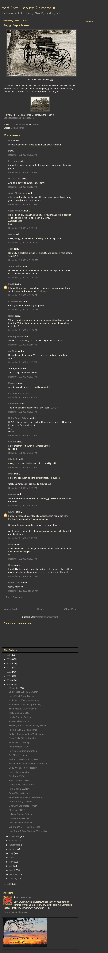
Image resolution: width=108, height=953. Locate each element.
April (11, 866)
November (14, 836)
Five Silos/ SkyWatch (19, 789)
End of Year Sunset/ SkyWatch (23, 692)
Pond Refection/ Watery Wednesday (26, 797)
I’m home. (42, 291)
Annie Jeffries (15, 266)
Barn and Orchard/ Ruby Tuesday (25, 704)
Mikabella (13, 459)
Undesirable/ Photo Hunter (21, 785)
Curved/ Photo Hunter (19, 818)
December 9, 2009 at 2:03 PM (22, 377)
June (12, 857)
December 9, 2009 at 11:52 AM (23, 260)
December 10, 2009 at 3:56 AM (23, 591)
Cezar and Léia (16, 211)
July (11, 853)
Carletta (12, 442)
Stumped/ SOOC (17, 810)
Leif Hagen (13, 161)
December (14, 688)
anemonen (13, 403)
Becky (11, 544)
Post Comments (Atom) (46, 617)
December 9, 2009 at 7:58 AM (22, 172)
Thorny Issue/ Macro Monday (23, 709)
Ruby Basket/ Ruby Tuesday (22, 738)
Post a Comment (14, 597)
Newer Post (10, 609)
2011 (9, 676)
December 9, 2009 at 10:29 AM (23, 242)
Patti (10, 474)
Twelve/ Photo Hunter (19, 721)
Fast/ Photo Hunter (18, 755)
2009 (9, 684)
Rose (11, 565)
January (13, 878)
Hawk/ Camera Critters (20, 717)
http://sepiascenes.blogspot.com (18, 118)
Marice (11, 383)
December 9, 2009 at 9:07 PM (22, 559)
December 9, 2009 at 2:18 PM (22, 397)
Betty (11, 234)
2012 (9, 672)
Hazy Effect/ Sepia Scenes (21, 696)
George (12, 494)
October (13, 840)
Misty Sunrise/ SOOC (19, 713)
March (12, 870)
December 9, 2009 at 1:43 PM (22, 362)
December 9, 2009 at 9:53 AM (22, 228)
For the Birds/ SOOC (19, 747)
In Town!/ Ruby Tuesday (20, 801)
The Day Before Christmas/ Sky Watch (27, 725)
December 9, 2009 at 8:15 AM (22, 187)
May (11, 862)
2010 (9, 680)
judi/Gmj (12, 351)
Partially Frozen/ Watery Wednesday (26, 734)
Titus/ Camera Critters (19, 780)
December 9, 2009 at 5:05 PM (22, 488)
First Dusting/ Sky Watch (20, 822)
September (15, 845)
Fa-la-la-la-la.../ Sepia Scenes (23, 730)
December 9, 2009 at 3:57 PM (22, 467)
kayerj (11, 284)
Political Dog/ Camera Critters (23, 751)
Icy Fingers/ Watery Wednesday (24, 700)
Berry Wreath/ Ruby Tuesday (23, 768)
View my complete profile (15, 912)
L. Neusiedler (15, 301)
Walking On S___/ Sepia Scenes (24, 827)
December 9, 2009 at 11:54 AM (23, 277)
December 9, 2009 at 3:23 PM (22, 453)
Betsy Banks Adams (18, 418)
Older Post (70, 609)
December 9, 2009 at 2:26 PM (22, 412)
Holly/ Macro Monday (19, 772)
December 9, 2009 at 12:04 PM (23, 295)
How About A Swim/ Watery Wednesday (28, 831)
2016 (9, 655)
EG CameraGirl (23, 898)
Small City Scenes (17, 193)
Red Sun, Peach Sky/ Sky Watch (24, 759)
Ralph (11, 316)
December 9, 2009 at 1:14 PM (22, 345)
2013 (9, 667)
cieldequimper (15, 336)
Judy (10, 249)
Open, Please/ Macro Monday (23, 806)
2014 (9, 663)
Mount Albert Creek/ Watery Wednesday (28, 763)
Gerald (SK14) (15, 582)
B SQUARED (14, 179)
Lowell (11, 512)
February (14, 874)
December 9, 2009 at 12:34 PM (23, 330)
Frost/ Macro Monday (19, 742)
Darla (11, 140)
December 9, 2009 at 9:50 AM (22, 204)
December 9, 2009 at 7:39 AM (22, 155)
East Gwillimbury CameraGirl (29, 8)
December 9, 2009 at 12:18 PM (23, 309)
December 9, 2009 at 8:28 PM (22, 538)
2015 (9, 659)
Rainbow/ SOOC (17, 776)
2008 (9, 884)
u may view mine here (18, 393)
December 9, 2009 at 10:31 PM (23, 576)
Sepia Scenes (17, 128)
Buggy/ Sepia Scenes (19, 793)
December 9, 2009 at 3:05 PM (22, 435)
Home (40, 609)
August (13, 849)
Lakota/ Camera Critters (20, 814)
